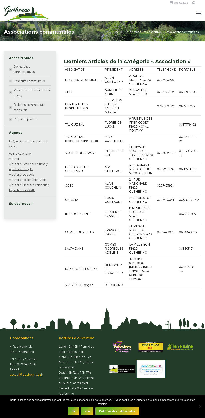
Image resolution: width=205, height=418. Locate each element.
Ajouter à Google (21, 169)
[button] (14, 159)
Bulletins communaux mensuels (29, 107)
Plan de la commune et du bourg (32, 92)
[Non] (200, 407)
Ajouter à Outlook (21, 174)
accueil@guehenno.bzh (26, 374)
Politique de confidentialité (117, 411)
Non (87, 411)
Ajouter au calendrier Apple (28, 180)
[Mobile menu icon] (198, 13)
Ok (73, 411)
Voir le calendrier (20, 153)
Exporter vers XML (22, 190)
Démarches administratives (24, 69)
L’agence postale (25, 119)
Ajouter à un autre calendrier (29, 185)
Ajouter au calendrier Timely (28, 164)
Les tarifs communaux (29, 81)
